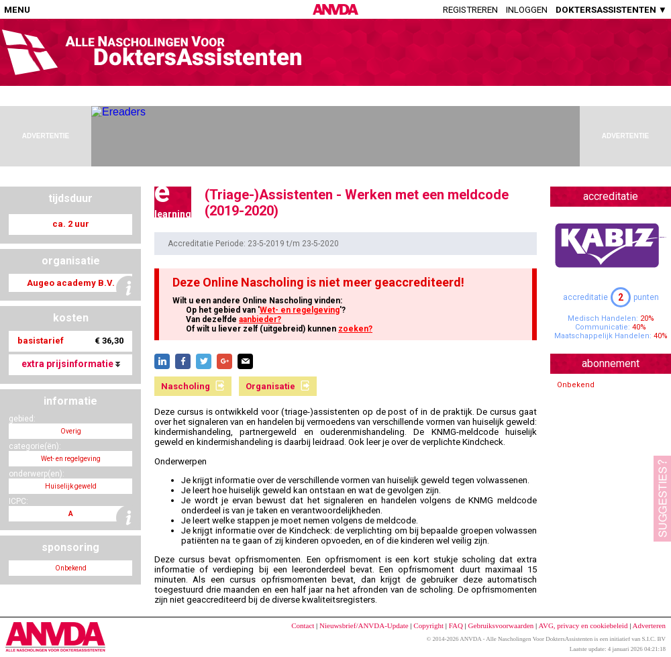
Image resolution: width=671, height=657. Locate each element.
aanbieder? (260, 319)
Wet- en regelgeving (300, 310)
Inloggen (527, 10)
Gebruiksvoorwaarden (501, 625)
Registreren (470, 10)
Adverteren (649, 625)
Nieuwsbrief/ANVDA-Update (364, 625)
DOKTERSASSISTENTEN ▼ (611, 10)
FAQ (456, 625)
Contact (302, 625)
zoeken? (355, 329)
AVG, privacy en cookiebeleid (582, 625)
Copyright (428, 625)
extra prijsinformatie (70, 363)
